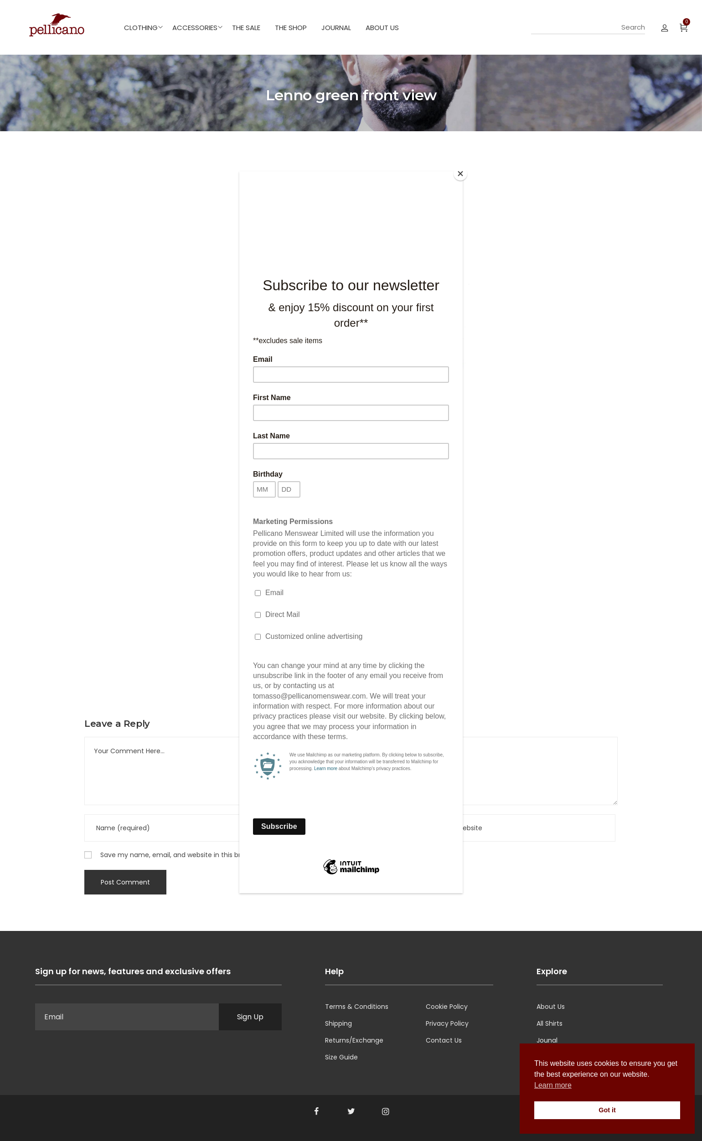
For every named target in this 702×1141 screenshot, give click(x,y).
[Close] (460, 173)
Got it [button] (607, 1110)
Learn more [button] (553, 1085)
